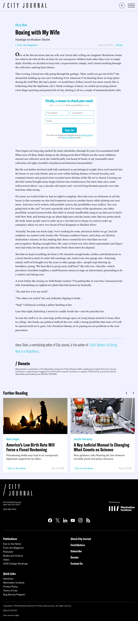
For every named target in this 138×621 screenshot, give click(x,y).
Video (6, 559)
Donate (24, 363)
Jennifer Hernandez (83, 439)
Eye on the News (17, 468)
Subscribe (76, 551)
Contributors (78, 545)
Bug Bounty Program (14, 594)
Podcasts (8, 551)
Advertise (8, 578)
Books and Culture (13, 555)
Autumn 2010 (106, 45)
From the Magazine (13, 547)
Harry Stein (21, 25)
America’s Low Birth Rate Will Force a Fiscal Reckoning (30, 447)
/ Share (119, 45)
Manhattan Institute (13, 582)
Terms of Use (10, 590)
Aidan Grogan (12, 439)
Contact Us (77, 563)
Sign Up (69, 130)
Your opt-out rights (11, 615)
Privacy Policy (87, 135)
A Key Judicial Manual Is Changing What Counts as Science (101, 447)
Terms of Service (68, 137)
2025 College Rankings (15, 563)
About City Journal (81, 539)
